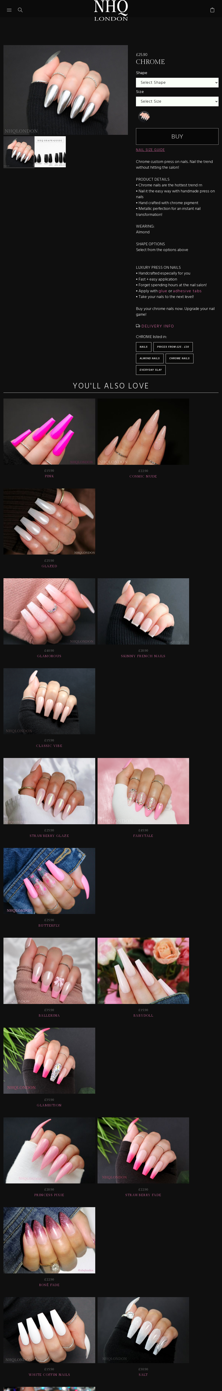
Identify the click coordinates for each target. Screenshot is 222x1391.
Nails (144, 347)
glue (163, 291)
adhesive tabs (187, 291)
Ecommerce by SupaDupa (115, 1370)
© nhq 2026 (138, 1317)
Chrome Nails (179, 358)
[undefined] (144, 116)
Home (111, 1317)
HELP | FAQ (54, 1311)
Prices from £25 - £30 (173, 347)
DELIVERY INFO (157, 326)
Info (197, 1311)
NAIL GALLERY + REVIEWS (154, 1311)
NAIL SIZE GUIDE (150, 150)
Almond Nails (150, 358)
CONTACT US (83, 1317)
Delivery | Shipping (97, 1311)
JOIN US (27, 1311)
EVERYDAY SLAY (151, 370)
